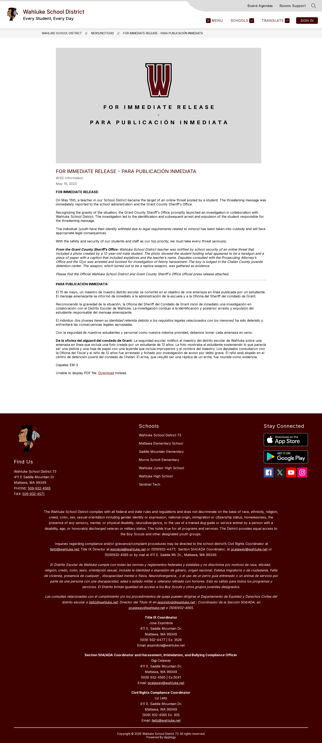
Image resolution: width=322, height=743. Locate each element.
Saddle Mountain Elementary (161, 451)
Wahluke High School (156, 476)
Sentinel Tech (149, 484)
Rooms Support (292, 6)
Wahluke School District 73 (160, 435)
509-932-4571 (33, 494)
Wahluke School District (62, 33)
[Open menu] (214, 20)
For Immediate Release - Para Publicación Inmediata (163, 33)
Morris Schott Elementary (159, 460)
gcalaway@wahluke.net (166, 683)
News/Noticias (102, 33)
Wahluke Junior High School (161, 468)
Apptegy (170, 737)
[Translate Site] (275, 20)
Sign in (307, 20)
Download (106, 373)
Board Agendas (260, 6)
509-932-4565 (39, 488)
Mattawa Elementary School (161, 443)
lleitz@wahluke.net (166, 720)
